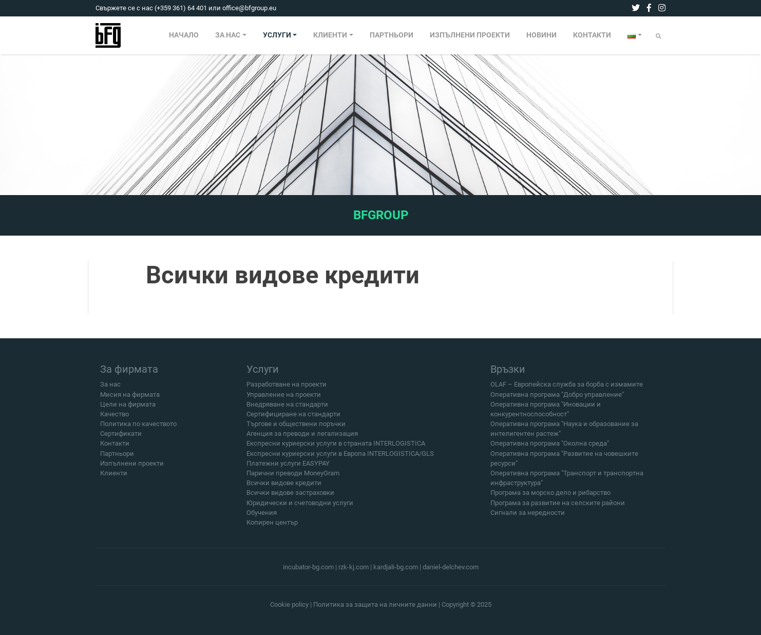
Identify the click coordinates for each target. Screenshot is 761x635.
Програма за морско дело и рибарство (550, 497)
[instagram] (661, 8)
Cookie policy (289, 604)
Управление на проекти (283, 398)
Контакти (114, 447)
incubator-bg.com (308, 567)
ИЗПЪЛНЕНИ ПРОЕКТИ (470, 35)
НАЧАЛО (184, 35)
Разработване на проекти (286, 388)
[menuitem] (184, 35)
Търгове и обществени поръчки (296, 428)
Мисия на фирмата (130, 398)
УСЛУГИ (277, 35)
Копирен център (272, 526)
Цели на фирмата (128, 408)
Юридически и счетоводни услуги (299, 506)
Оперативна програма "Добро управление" (557, 398)
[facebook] (649, 8)
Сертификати (121, 437)
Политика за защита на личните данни (375, 604)
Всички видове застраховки (290, 497)
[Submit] (658, 36)
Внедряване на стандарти (287, 408)
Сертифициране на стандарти (293, 417)
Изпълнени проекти (132, 467)
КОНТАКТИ (592, 35)
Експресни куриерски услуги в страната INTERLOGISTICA (335, 447)
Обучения (261, 516)
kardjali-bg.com (395, 567)
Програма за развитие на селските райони (557, 506)
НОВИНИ (541, 35)
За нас (110, 388)
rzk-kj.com (353, 567)
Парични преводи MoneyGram (292, 477)
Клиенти (113, 477)
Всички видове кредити (283, 487)
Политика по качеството (138, 428)
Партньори (117, 457)
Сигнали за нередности (527, 516)
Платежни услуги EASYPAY (288, 467)
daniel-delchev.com (451, 567)
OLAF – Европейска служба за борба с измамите (566, 388)
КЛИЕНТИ (330, 35)
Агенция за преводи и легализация (302, 437)
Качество (114, 417)
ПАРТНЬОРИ (391, 35)
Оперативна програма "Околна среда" (549, 447)
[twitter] (636, 8)
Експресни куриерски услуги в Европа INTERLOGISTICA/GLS (340, 457)
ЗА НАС (227, 35)
